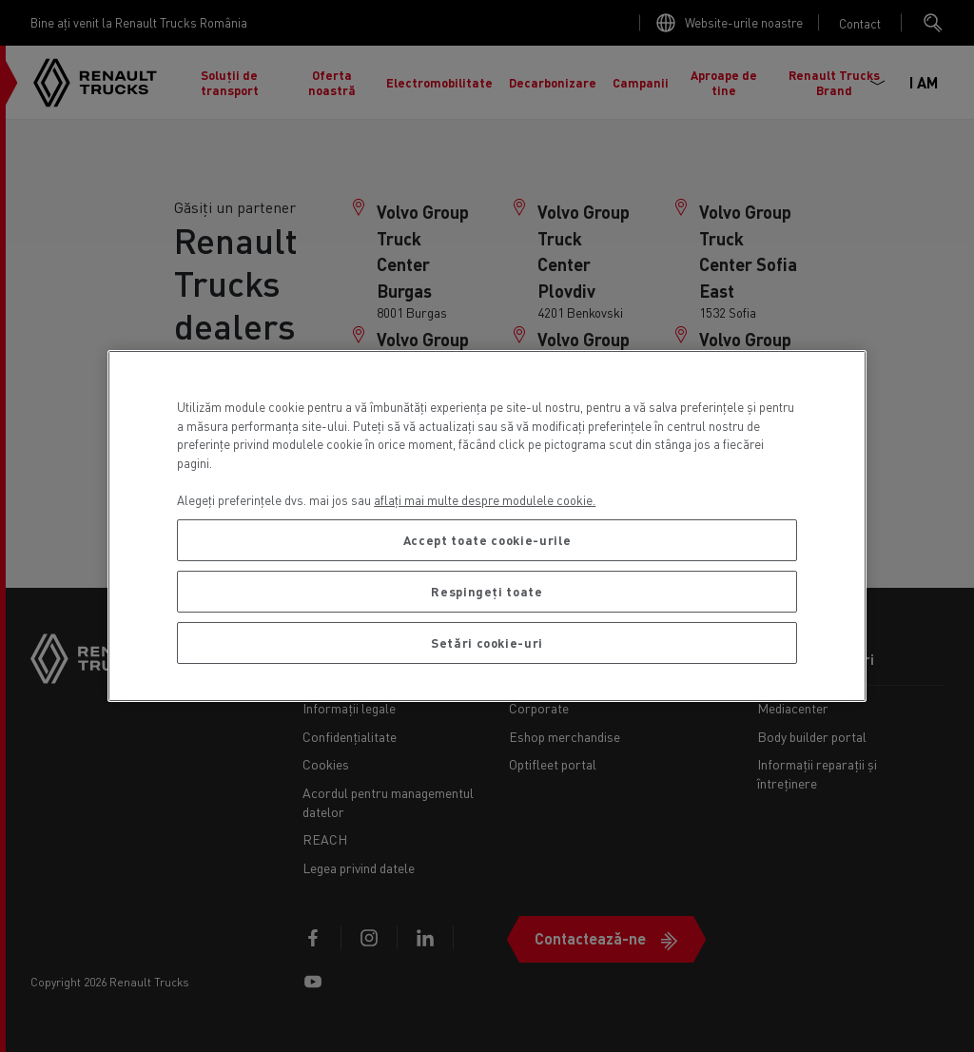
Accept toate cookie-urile (487, 540)
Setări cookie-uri (487, 642)
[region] (487, 526)
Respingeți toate (487, 591)
